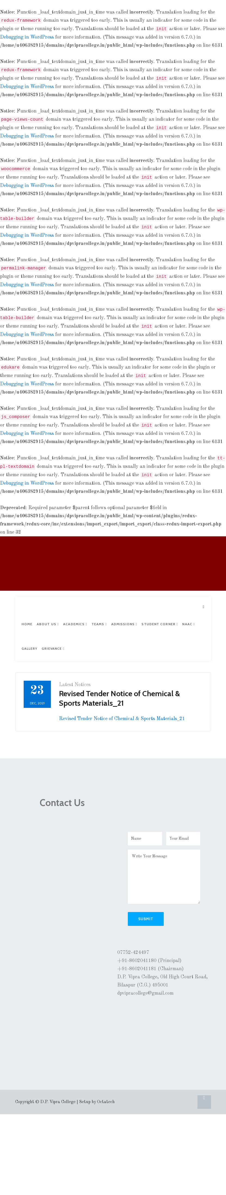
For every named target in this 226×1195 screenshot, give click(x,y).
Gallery (29, 648)
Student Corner (159, 624)
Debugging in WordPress (27, 37)
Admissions (124, 624)
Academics (75, 624)
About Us (48, 624)
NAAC (188, 624)
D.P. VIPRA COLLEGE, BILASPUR (37, 565)
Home (26, 624)
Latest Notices (75, 684)
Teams (99, 624)
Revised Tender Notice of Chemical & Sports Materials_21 (122, 718)
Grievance (53, 648)
